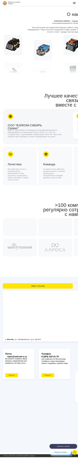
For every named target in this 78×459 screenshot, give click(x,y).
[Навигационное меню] (74, 3)
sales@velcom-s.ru (17, 356)
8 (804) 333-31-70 (50, 356)
